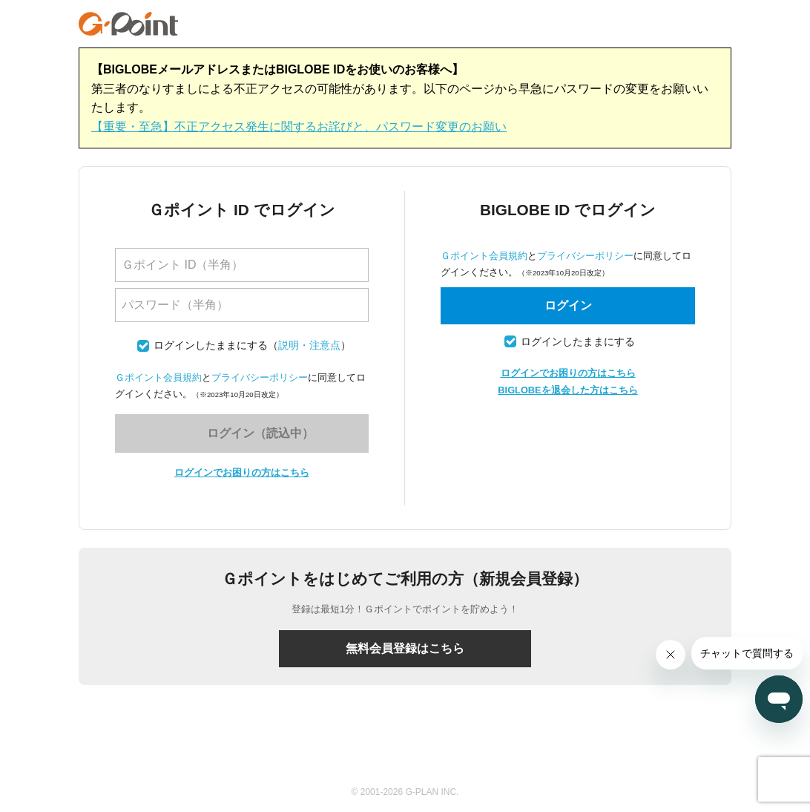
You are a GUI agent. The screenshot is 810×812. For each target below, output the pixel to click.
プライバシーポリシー (259, 377)
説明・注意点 (309, 345)
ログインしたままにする (211, 345)
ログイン (568, 305)
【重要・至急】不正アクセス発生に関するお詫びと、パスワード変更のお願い (299, 126)
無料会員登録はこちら (405, 648)
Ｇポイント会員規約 (158, 377)
